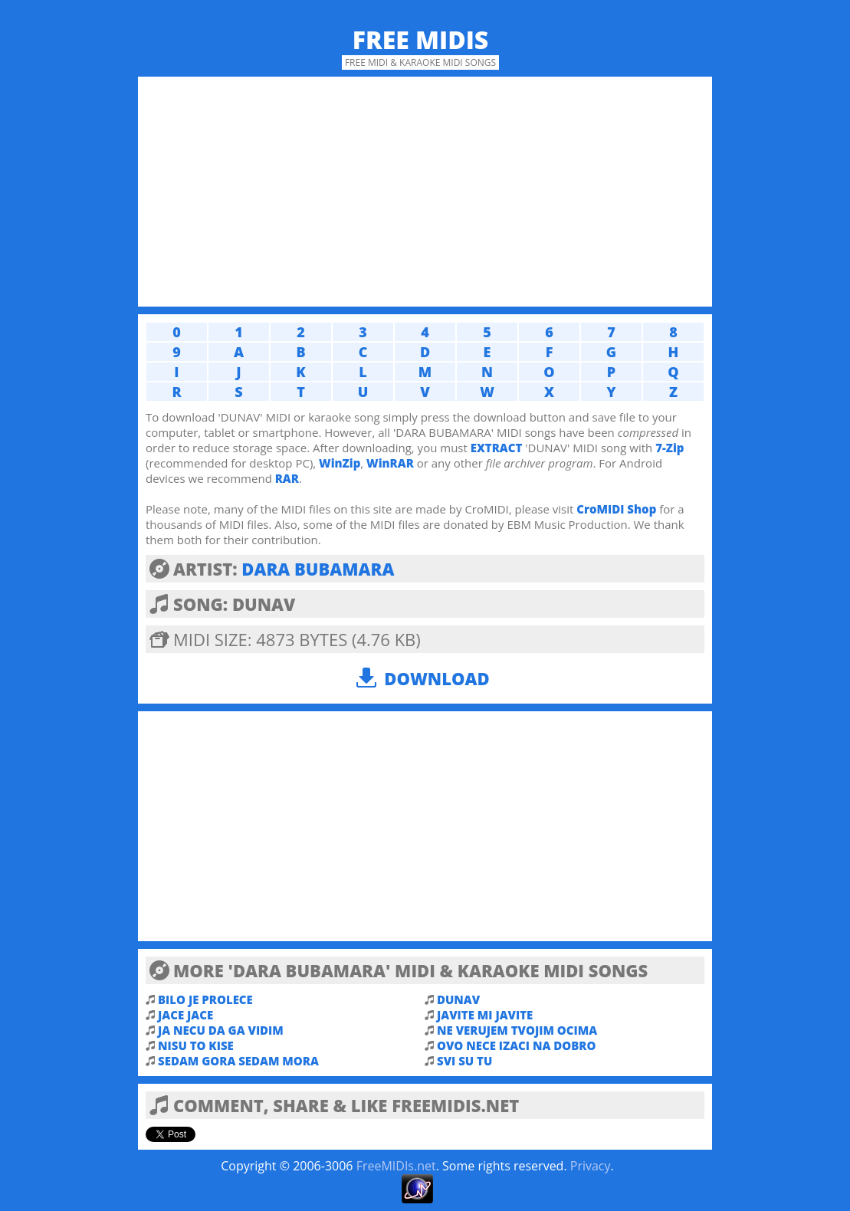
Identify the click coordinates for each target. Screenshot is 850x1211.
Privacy (590, 1165)
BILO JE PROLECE (205, 999)
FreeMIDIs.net (396, 1165)
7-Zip (669, 447)
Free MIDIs (421, 39)
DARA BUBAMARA (317, 568)
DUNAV (458, 999)
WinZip (339, 463)
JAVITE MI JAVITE (485, 1014)
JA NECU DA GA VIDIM (221, 1030)
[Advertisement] (425, 191)
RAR (287, 478)
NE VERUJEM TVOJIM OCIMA (517, 1030)
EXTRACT (497, 447)
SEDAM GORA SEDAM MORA (238, 1060)
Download (436, 678)
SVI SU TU (464, 1060)
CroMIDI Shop (616, 509)
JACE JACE (185, 1014)
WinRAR (390, 463)
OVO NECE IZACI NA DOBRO (516, 1045)
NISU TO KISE (196, 1045)
